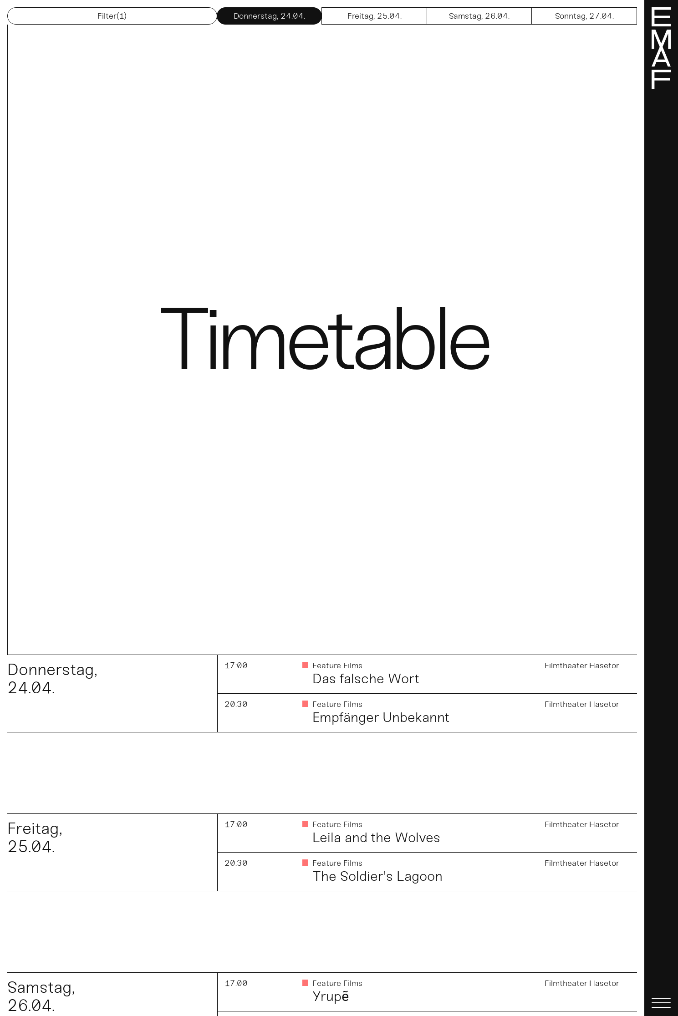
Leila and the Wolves (376, 837)
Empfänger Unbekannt (380, 717)
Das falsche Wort (365, 679)
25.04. (374, 16)
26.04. (479, 16)
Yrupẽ (330, 996)
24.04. (269, 16)
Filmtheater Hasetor (582, 665)
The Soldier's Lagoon (377, 876)
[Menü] (661, 508)
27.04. (584, 16)
